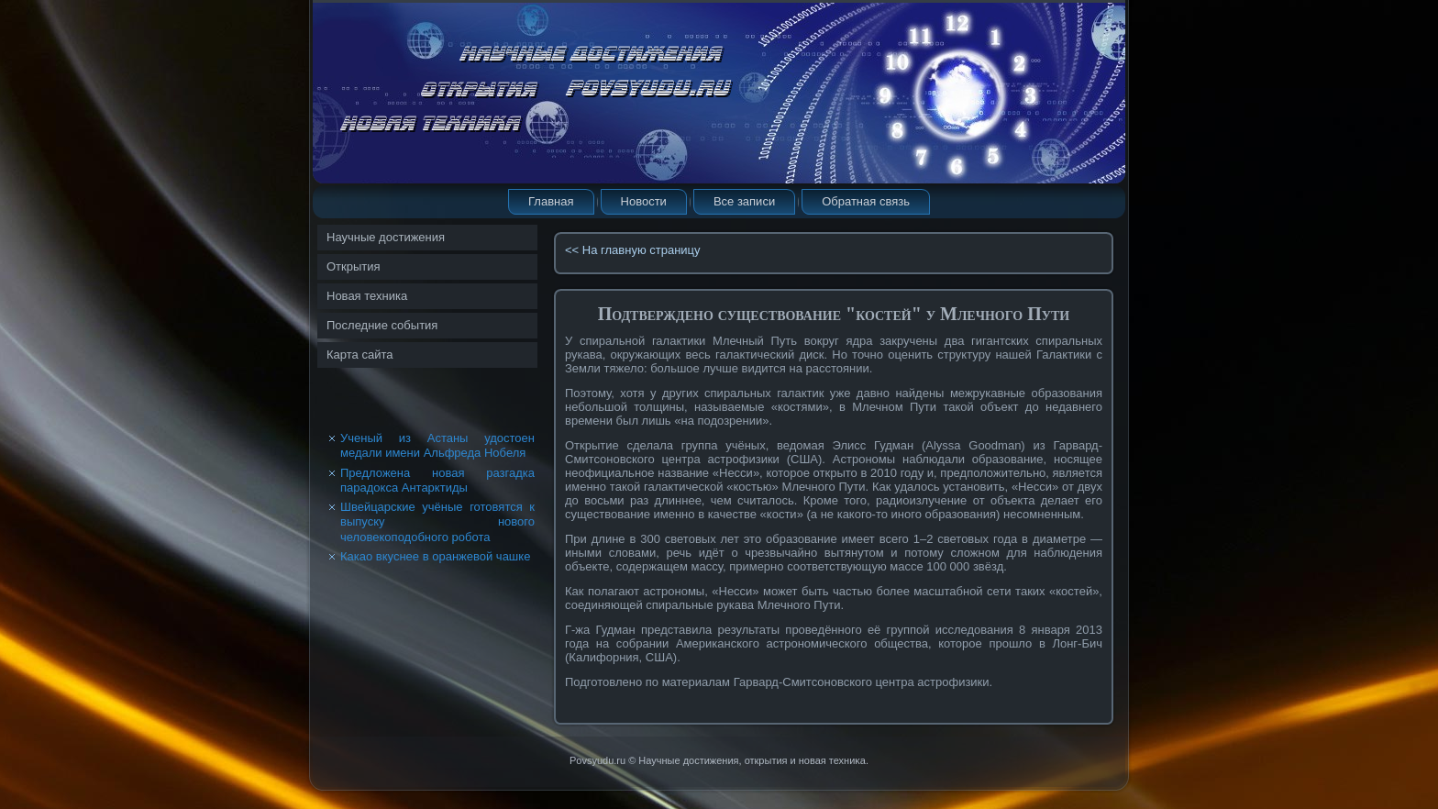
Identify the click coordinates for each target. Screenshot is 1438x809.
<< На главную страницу (633, 250)
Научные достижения (385, 237)
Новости (644, 201)
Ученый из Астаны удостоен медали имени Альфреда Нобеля (437, 445)
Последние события (381, 325)
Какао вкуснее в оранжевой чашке (435, 556)
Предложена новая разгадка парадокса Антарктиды (437, 480)
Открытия (353, 266)
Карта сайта (359, 354)
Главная (550, 201)
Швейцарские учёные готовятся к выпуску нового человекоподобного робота (437, 522)
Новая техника (366, 296)
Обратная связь (866, 201)
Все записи (744, 201)
